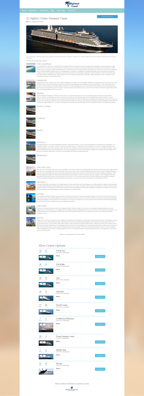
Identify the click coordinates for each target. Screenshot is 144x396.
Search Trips (61, 10)
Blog (52, 10)
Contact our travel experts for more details (72, 234)
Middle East (61, 350)
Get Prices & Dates (107, 16)
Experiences (33, 10)
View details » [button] (100, 256)
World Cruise (62, 305)
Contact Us (71, 10)
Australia (60, 291)
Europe (59, 363)
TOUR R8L (60, 264)
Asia (58, 278)
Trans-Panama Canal (65, 336)
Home (24, 10)
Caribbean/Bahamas (65, 318)
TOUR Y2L (60, 251)
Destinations (44, 10)
